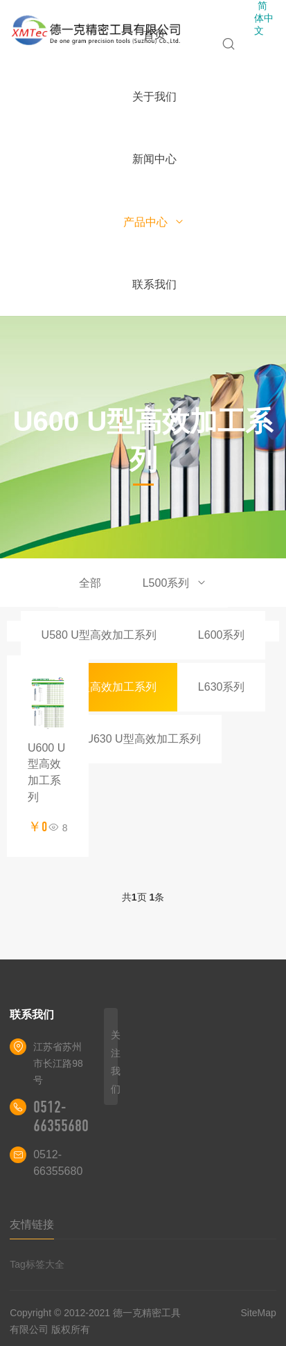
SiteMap (258, 1312)
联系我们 (154, 284)
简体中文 (264, 18)
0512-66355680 (61, 1116)
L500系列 (175, 583)
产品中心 (154, 222)
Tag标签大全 (37, 1264)
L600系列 (221, 635)
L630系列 (221, 687)
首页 (154, 34)
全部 (90, 583)
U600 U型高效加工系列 (99, 687)
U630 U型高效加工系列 (142, 739)
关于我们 (154, 97)
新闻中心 (154, 159)
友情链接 (32, 1224)
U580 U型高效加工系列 (99, 635)
